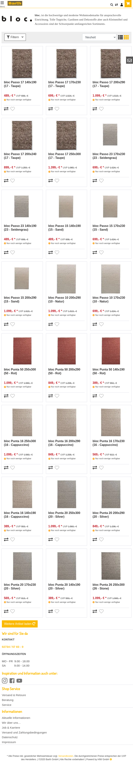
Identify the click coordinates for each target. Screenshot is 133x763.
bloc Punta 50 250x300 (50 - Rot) (20, 371)
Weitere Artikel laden (19, 623)
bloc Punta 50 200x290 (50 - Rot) (64, 371)
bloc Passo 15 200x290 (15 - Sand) (20, 299)
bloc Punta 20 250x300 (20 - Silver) (64, 514)
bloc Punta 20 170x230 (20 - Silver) (20, 586)
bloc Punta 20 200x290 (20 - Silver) (109, 514)
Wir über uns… (11, 722)
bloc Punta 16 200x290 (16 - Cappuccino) (64, 442)
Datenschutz (10, 737)
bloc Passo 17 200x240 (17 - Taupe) (20, 155)
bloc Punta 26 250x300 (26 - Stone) (109, 586)
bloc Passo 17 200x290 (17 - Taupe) (109, 84)
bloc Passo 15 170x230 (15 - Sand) (109, 227)
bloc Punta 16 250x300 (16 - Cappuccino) (20, 442)
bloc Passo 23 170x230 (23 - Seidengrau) (109, 155)
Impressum (9, 742)
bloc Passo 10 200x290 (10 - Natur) (64, 299)
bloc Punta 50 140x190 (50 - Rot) (109, 371)
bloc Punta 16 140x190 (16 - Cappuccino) (20, 514)
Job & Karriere (11, 727)
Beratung (7, 700)
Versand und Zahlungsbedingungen (24, 732)
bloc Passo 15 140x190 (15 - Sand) (64, 227)
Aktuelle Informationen (16, 717)
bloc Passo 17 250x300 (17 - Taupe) (64, 155)
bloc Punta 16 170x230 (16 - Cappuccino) (109, 442)
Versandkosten (65, 756)
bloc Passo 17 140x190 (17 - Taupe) (20, 84)
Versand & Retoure (14, 695)
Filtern (15, 37)
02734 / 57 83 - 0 (12, 646)
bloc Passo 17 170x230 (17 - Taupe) (64, 84)
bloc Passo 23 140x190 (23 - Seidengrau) (20, 227)
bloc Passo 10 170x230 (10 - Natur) (109, 299)
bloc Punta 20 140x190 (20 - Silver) (64, 586)
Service (6, 704)
